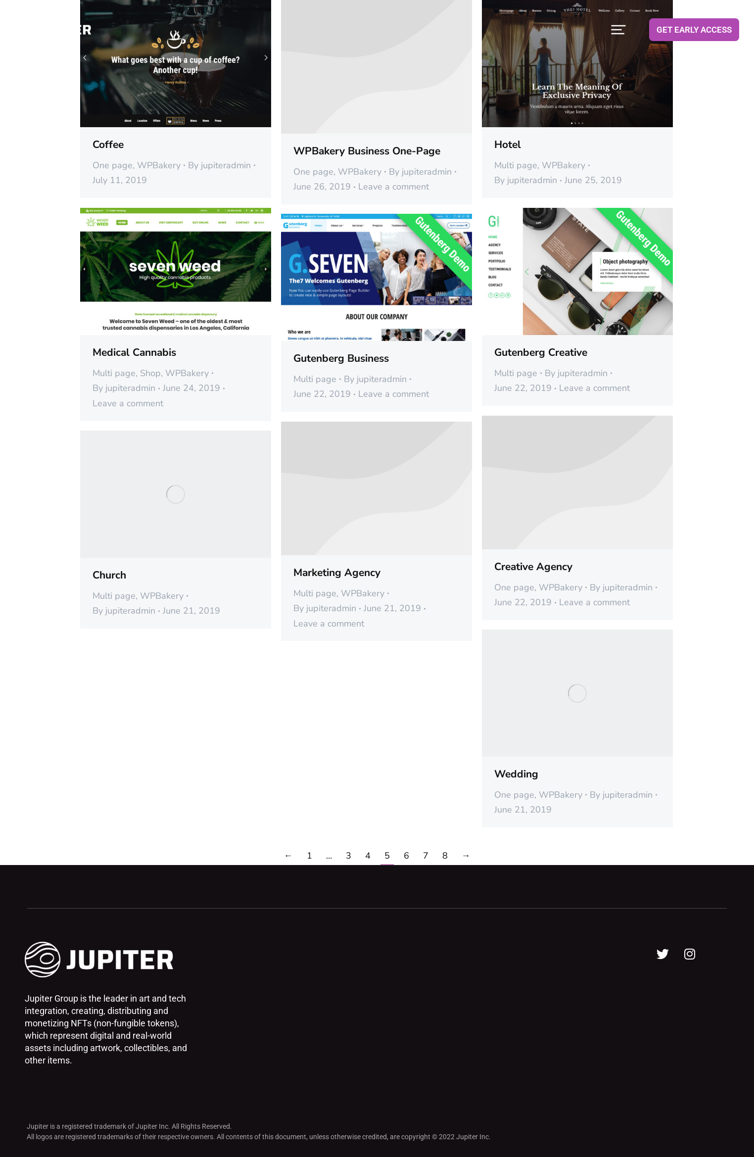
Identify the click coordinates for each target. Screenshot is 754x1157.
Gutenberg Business (341, 358)
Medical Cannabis (134, 352)
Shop (150, 373)
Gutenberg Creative (540, 352)
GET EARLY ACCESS (694, 30)
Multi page (515, 165)
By (219, 165)
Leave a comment (393, 187)
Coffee (108, 144)
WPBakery (159, 165)
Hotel (507, 144)
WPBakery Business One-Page (366, 151)
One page (113, 165)
